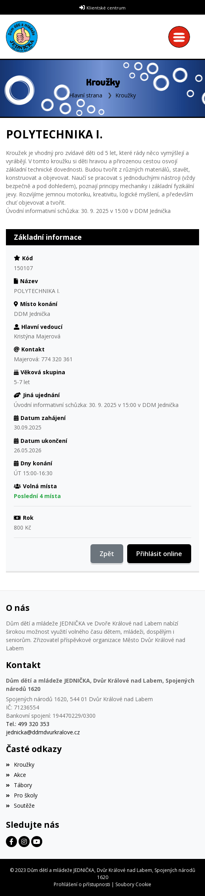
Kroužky (125, 95)
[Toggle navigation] (181, 37)
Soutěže (20, 805)
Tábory (19, 785)
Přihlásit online (159, 553)
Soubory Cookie (133, 884)
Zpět (107, 553)
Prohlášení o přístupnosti (82, 884)
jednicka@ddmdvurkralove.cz (43, 732)
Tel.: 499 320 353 (27, 724)
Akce (16, 774)
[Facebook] (11, 841)
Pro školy (22, 795)
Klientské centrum (106, 8)
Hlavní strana (85, 95)
